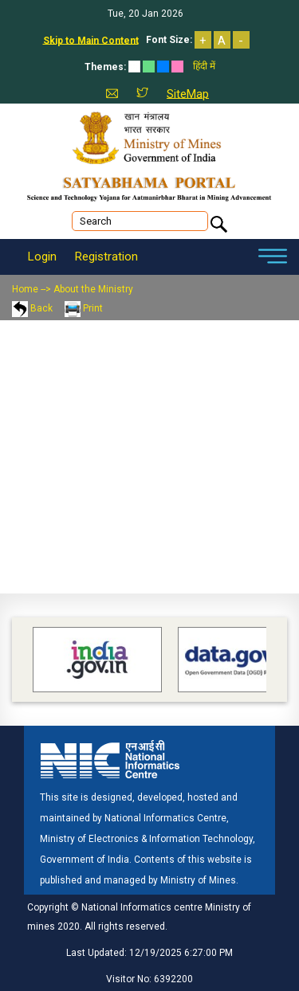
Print (84, 308)
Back (32, 308)
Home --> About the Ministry (72, 289)
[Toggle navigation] (272, 257)
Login (42, 256)
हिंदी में (204, 66)
